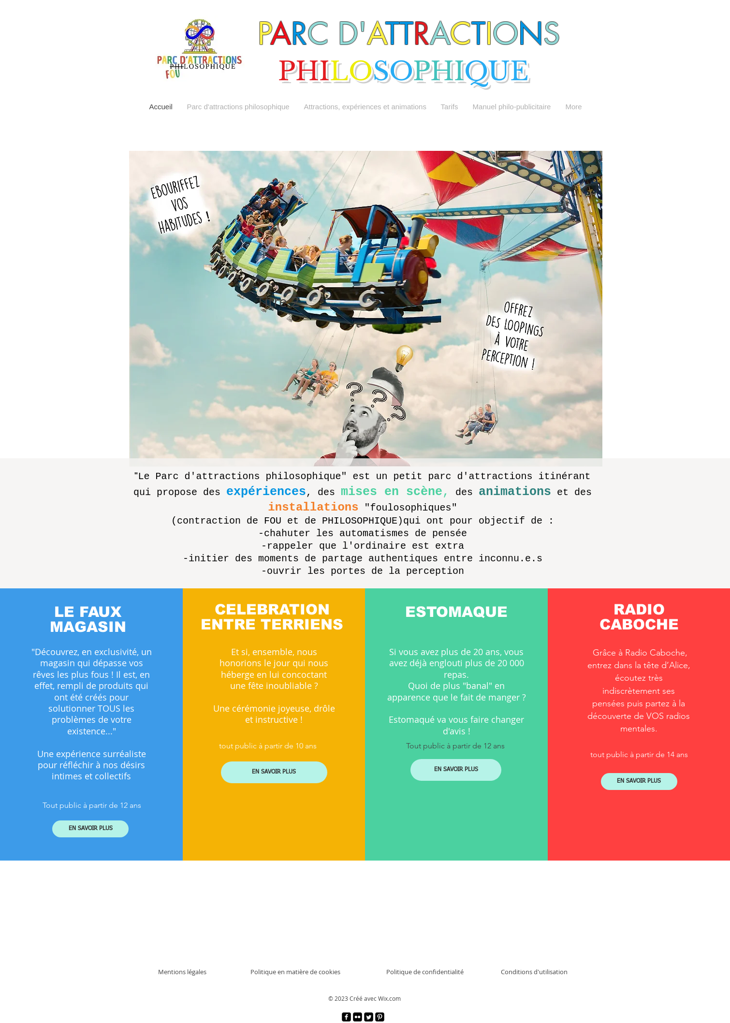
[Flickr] (357, 1017)
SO (393, 71)
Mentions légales (182, 971)
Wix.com (389, 998)
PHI (304, 71)
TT (399, 33)
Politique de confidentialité (425, 971)
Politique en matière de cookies (295, 971)
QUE (496, 71)
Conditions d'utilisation (534, 971)
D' (352, 33)
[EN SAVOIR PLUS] (90, 828)
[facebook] (346, 1017)
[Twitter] (368, 1017)
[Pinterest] (379, 1017)
